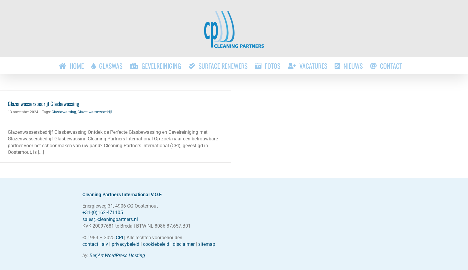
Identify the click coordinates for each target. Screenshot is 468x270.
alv (105, 244)
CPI (119, 237)
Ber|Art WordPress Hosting (117, 255)
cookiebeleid (156, 244)
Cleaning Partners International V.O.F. (122, 194)
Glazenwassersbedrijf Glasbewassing (43, 104)
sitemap (206, 244)
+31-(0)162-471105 (102, 212)
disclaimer (184, 244)
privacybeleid (125, 244)
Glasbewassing (64, 112)
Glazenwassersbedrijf (95, 112)
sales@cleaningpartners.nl (110, 219)
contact (90, 244)
